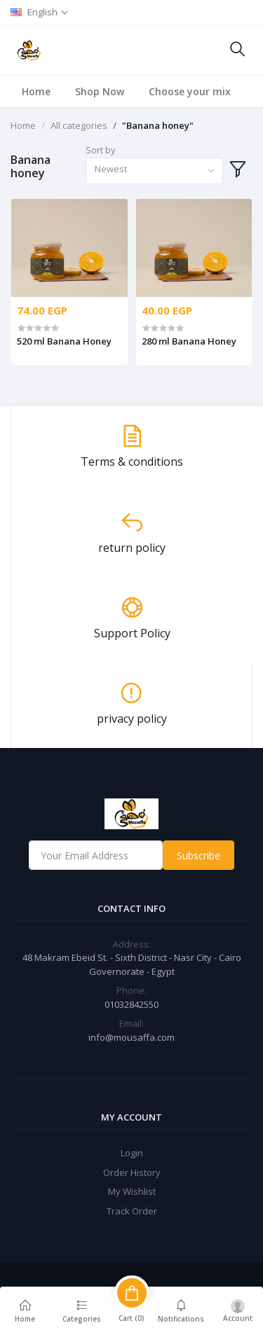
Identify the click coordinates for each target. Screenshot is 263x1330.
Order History (132, 1172)
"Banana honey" (158, 125)
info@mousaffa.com (131, 1037)
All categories (78, 125)
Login (132, 1153)
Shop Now (99, 91)
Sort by (101, 150)
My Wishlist (132, 1191)
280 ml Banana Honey (189, 341)
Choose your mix (190, 91)
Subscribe (198, 855)
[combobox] (154, 171)
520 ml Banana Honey (64, 341)
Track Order (132, 1211)
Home (36, 91)
